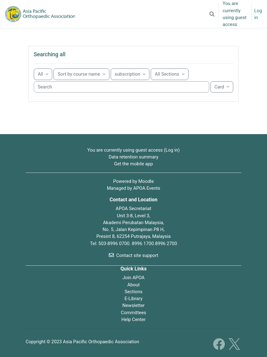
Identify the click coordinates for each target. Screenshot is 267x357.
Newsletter (133, 305)
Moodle (146, 181)
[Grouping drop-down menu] (43, 74)
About (133, 285)
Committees (133, 312)
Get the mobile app (133, 164)
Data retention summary (134, 157)
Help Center (133, 319)
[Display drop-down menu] (222, 87)
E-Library (133, 298)
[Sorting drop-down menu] (81, 74)
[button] (212, 14)
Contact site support (133, 255)
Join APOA (134, 277)
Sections (133, 291)
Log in (258, 14)
